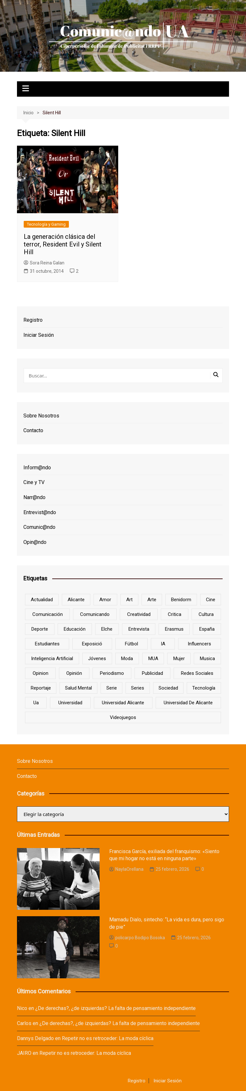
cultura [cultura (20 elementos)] (206, 614)
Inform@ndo (37, 468)
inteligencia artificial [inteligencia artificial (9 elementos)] (52, 658)
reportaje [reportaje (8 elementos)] (41, 688)
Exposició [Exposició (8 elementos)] (92, 644)
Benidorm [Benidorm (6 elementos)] (181, 599)
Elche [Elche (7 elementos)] (106, 629)
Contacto (33, 430)
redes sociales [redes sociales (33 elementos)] (197, 673)
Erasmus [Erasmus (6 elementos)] (174, 629)
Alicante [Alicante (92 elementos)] (76, 599)
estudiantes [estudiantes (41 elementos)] (47, 644)
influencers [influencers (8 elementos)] (199, 644)
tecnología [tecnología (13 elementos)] (203, 688)
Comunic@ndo (39, 527)
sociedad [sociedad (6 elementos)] (168, 688)
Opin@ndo (34, 542)
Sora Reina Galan (44, 262)
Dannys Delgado (35, 1038)
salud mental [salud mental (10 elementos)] (78, 688)
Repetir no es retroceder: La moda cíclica (107, 1038)
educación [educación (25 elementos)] (75, 629)
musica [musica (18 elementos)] (207, 658)
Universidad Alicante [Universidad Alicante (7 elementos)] (123, 703)
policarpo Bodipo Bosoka (137, 937)
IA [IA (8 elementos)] (163, 644)
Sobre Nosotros (41, 416)
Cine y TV (34, 482)
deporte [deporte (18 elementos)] (39, 629)
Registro (33, 320)
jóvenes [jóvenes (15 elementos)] (97, 658)
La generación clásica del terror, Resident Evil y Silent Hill (63, 244)
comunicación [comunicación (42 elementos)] (47, 614)
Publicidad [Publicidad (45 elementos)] (152, 673)
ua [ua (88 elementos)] (36, 703)
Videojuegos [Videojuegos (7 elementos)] (123, 717)
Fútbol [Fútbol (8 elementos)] (131, 644)
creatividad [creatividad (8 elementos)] (139, 614)
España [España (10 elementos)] (207, 629)
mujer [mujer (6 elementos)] (179, 658)
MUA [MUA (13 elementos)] (153, 658)
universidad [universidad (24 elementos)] (70, 703)
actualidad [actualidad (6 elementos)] (42, 599)
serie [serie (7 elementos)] (111, 688)
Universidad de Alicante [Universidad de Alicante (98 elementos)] (188, 703)
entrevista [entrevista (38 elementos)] (138, 629)
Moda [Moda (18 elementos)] (127, 658)
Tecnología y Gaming (46, 224)
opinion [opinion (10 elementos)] (40, 673)
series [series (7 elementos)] (137, 688)
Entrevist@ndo (39, 512)
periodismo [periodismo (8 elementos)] (112, 673)
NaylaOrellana (126, 869)
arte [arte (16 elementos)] (151, 599)
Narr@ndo (34, 497)
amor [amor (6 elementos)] (105, 599)
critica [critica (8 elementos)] (174, 614)
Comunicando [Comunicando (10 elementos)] (95, 614)
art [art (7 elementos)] (129, 599)
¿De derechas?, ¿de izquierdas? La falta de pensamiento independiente (115, 1008)
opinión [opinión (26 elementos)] (74, 673)
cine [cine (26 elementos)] (210, 599)
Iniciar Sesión (38, 335)
